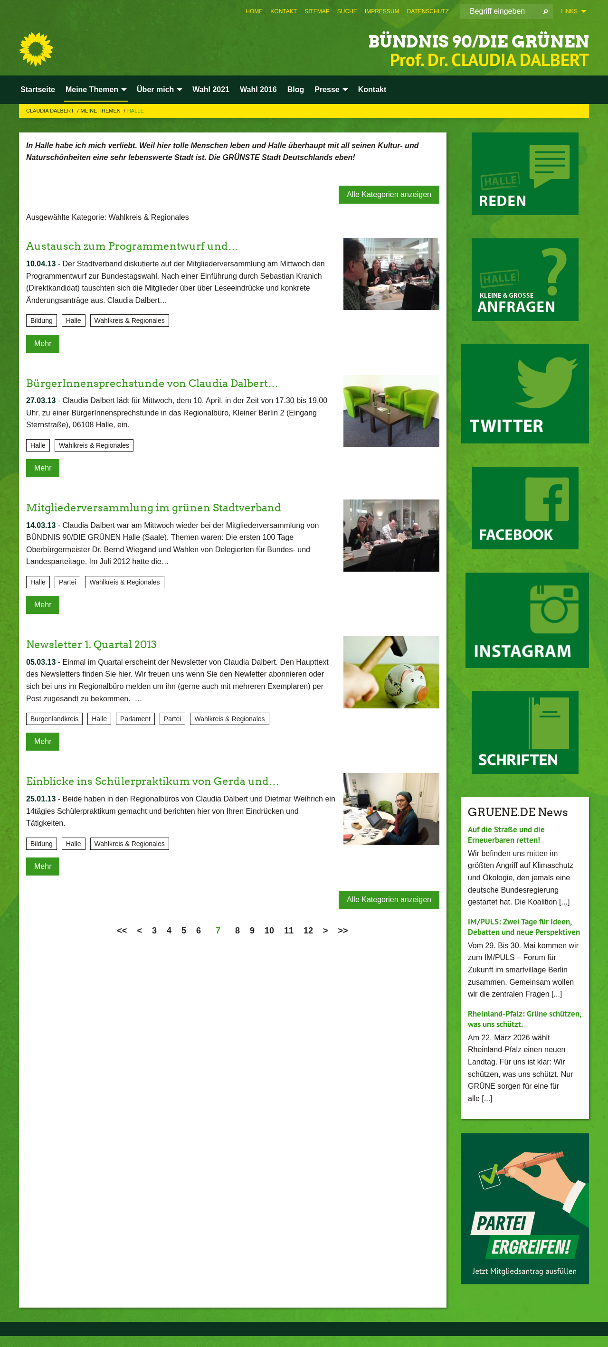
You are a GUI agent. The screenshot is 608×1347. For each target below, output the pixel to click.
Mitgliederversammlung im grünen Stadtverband (164, 507)
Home (254, 11)
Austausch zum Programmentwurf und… (140, 246)
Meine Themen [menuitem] (92, 89)
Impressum (382, 11)
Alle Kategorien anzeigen (389, 194)
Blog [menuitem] (295, 89)
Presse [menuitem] (327, 89)
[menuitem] (254, 11)
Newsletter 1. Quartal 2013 (97, 644)
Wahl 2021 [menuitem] (210, 89)
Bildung (41, 320)
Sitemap (317, 11)
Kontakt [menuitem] (372, 89)
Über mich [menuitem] (155, 89)
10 (269, 930)
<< (122, 930)
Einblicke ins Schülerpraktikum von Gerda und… (163, 781)
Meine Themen (101, 110)
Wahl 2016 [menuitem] (258, 89)
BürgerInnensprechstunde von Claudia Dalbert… (163, 383)
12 (308, 930)
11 (289, 930)
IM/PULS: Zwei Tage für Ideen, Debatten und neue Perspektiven (523, 932)
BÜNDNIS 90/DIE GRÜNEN (450, 40)
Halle (135, 110)
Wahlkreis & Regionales (130, 320)
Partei (67, 582)
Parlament (135, 719)
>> (343, 930)
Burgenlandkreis (54, 719)
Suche (347, 11)
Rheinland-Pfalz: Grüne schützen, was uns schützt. (516, 1029)
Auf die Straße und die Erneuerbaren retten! (509, 835)
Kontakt (283, 11)
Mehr (42, 343)
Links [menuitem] (569, 11)
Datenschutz (428, 11)
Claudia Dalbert (51, 110)
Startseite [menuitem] (37, 89)
